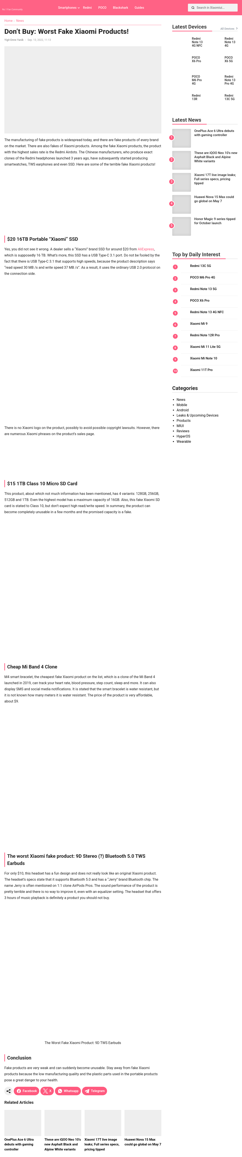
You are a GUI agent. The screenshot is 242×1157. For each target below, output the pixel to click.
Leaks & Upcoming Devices (197, 415)
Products (184, 421)
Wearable (184, 441)
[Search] (193, 8)
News (181, 400)
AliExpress (146, 249)
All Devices (227, 28)
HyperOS (183, 436)
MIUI (180, 426)
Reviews (183, 431)
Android (183, 410)
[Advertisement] (82, 201)
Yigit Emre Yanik (14, 39)
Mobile (182, 405)
